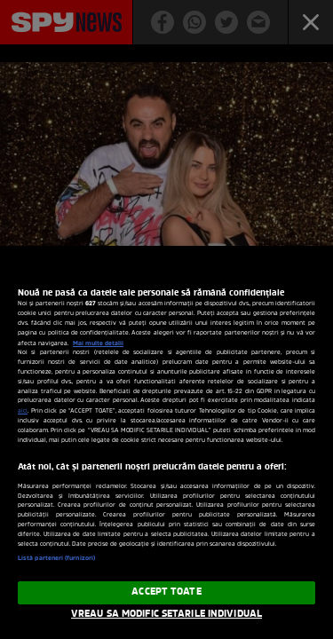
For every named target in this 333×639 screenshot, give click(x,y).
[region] (166, 442)
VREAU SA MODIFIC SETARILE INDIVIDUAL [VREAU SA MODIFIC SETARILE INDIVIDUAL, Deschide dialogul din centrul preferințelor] (166, 614)
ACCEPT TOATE (166, 592)
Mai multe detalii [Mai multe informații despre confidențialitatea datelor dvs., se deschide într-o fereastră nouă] (98, 343)
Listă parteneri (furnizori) (56, 559)
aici (23, 411)
